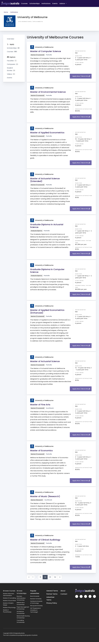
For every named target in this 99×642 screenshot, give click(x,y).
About (63, 591)
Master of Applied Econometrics (47, 132)
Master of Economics (41, 450)
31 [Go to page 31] (40, 577)
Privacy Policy (51, 603)
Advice (63, 3)
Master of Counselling (9, 598)
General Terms (52, 591)
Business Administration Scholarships (21, 598)
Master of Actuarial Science (45, 361)
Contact (64, 594)
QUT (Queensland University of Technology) (35, 610)
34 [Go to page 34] (55, 577)
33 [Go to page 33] (50, 577)
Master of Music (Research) (45, 496)
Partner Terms (51, 594)
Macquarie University (36, 605)
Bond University (34, 596)
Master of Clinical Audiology (45, 539)
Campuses (12, 64)
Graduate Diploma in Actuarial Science (46, 226)
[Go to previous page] (29, 577)
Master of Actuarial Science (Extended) (45, 180)
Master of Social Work (9, 600)
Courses (24, 3)
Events (55, 3)
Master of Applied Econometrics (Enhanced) (47, 311)
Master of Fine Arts (40, 404)
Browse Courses (9, 591)
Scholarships (34, 3)
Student (11, 69)
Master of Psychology (9, 607)
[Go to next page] (60, 577)
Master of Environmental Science (48, 91)
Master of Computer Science (45, 51)
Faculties (12, 61)
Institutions (46, 3)
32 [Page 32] (45, 577)
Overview (10, 39)
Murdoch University (35, 599)
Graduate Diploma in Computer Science (47, 271)
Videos (11, 74)
